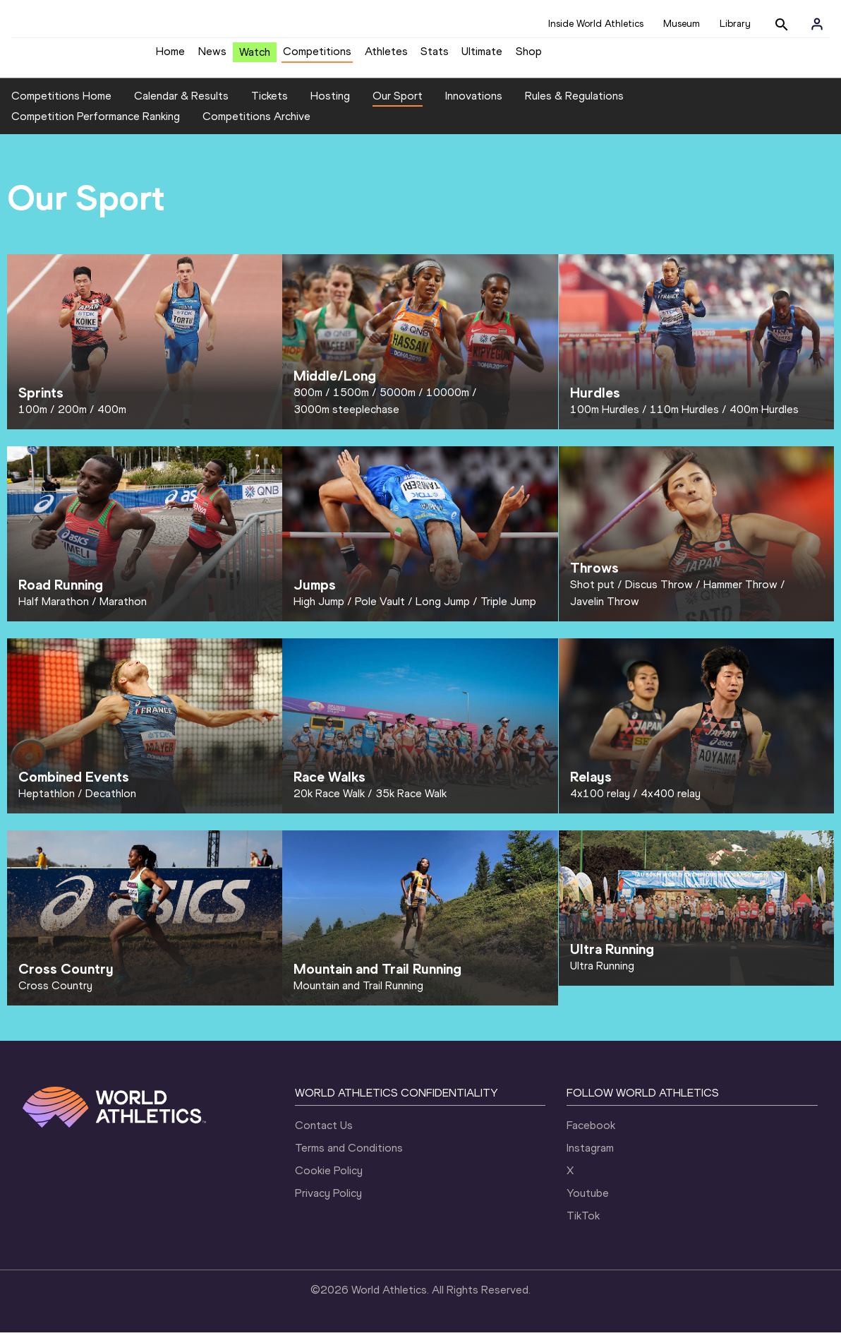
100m (32, 419)
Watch (254, 57)
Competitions (317, 57)
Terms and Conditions (349, 1158)
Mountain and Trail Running (358, 996)
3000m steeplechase (346, 419)
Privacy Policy (328, 1203)
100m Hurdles (604, 419)
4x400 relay (671, 804)
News (212, 57)
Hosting (330, 106)
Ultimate (481, 57)
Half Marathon (53, 612)
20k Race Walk (329, 804)
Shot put (592, 595)
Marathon (123, 612)
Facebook (591, 1135)
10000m (447, 403)
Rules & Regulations (574, 106)
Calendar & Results (181, 106)
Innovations (473, 106)
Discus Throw (659, 595)
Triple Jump (508, 612)
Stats (434, 57)
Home (170, 57)
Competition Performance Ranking (95, 127)
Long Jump (443, 612)
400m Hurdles (764, 419)
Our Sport (398, 106)
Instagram (590, 1158)
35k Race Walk (411, 804)
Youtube (588, 1203)
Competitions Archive (256, 127)
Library (735, 24)
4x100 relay (600, 804)
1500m (351, 403)
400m (111, 419)
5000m (398, 403)
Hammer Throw (740, 595)
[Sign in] (817, 24)
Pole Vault (380, 612)
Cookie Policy (329, 1181)
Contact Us (324, 1135)
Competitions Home (61, 106)
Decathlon (110, 804)
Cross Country (55, 996)
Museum (681, 24)
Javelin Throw (604, 612)
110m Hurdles (684, 419)
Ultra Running (602, 976)
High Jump (319, 612)
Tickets (269, 106)
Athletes (386, 57)
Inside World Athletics (595, 24)
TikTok (583, 1226)
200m (72, 419)
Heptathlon (46, 804)
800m (308, 403)
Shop (529, 57)
